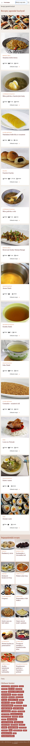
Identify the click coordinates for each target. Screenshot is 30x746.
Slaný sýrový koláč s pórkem (21, 622)
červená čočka (23, 727)
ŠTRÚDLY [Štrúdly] (4, 551)
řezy (10, 730)
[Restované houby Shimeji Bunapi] (15, 235)
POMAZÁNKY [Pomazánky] (19, 596)
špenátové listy (6, 733)
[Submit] (28, 2)
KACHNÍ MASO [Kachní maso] (5, 641)
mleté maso (5, 702)
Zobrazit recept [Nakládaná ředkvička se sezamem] (15, 143)
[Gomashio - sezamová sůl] (15, 388)
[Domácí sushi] (15, 504)
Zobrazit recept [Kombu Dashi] (15, 335)
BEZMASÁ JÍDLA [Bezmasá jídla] (7, 55)
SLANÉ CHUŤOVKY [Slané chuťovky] (7, 132)
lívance (4, 700)
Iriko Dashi (6, 365)
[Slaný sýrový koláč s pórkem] (22, 612)
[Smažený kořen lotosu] (15, 43)
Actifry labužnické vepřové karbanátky (5, 669)
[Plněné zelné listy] (22, 567)
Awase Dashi (7, 288)
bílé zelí (11, 689)
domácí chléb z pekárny (16, 692)
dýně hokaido (6, 694)
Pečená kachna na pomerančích (8, 644)
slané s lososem (5, 714)
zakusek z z (21, 724)
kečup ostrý (11, 697)
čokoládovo (4, 730)
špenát (25, 730)
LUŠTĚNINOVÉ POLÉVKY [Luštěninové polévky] (9, 94)
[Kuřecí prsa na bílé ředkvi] (8, 612)
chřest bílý (4, 691)
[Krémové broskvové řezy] (8, 567)
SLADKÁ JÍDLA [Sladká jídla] (19, 641)
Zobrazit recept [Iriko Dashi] (15, 374)
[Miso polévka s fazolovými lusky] (15, 81)
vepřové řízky (14, 724)
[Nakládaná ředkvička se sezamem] (15, 119)
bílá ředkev (4, 689)
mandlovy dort (12, 700)
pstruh (24, 705)
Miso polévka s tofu (9, 211)
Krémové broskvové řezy (7, 577)
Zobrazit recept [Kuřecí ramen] (15, 489)
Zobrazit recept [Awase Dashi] (15, 297)
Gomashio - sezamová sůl (11, 403)
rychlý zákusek (18, 708)
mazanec (21, 700)
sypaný (20, 716)
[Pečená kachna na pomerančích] (8, 634)
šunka (14, 733)
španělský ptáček (17, 730)
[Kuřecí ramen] (15, 465)
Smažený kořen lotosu (10, 58)
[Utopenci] (8, 589)
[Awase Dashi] (15, 273)
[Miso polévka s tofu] (15, 196)
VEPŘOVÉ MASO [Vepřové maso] (20, 573)
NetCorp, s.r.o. (10, 742)
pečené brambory (7, 705)
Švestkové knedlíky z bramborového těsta (21, 646)
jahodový (20, 694)
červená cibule (13, 727)
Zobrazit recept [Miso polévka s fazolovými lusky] (15, 105)
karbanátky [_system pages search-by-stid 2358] (4, 697)
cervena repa (19, 689)
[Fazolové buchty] (15, 158)
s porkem (14, 711)
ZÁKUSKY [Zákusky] (4, 573)
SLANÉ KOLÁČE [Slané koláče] (20, 619)
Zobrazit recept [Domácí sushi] (15, 528)
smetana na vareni (16, 714)
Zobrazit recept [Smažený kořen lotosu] (15, 66)
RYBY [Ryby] (4, 439)
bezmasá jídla (14, 686)
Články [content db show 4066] (3, 678)
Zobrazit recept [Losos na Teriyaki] (15, 451)
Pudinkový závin (7, 553)
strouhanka (14, 716)
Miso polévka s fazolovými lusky (14, 96)
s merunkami (6, 711)
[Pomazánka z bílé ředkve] (22, 589)
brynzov (21, 686)
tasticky (3, 719)
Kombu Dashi (7, 327)
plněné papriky (18, 705)
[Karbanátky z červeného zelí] (22, 544)
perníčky (19, 702)
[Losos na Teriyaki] (15, 427)
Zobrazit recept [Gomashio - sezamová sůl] (15, 412)
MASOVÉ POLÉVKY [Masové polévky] (7, 286)
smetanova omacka (6, 716)
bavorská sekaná (5, 686)
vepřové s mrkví (5, 724)
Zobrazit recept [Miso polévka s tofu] (15, 220)
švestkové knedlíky (8, 736)
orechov (13, 702)
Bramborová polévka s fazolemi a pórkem (20, 669)
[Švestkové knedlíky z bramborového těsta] (22, 634)
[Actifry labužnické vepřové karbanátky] (8, 657)
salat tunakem (21, 711)
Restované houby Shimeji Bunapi (14, 250)
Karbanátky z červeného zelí (21, 554)
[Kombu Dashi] (15, 312)
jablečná (14, 694)
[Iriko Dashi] (15, 350)
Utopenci (5, 598)
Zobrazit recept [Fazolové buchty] (15, 182)
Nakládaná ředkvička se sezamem (14, 134)
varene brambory (7, 722)
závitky (4, 727)
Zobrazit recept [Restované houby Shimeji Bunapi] (15, 258)
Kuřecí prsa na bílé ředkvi (6, 622)
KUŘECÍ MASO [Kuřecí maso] (5, 619)
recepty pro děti (7, 708)
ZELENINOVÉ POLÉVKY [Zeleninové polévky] (8, 324)
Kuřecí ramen (7, 480)
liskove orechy (19, 697)
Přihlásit (16, 743)
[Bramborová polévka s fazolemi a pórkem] (22, 657)
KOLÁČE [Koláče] (5, 170)
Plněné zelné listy (22, 576)
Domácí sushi (7, 519)
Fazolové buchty (8, 173)
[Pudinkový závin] (8, 544)
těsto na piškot (12, 719)
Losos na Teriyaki (8, 442)
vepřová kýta (19, 722)
